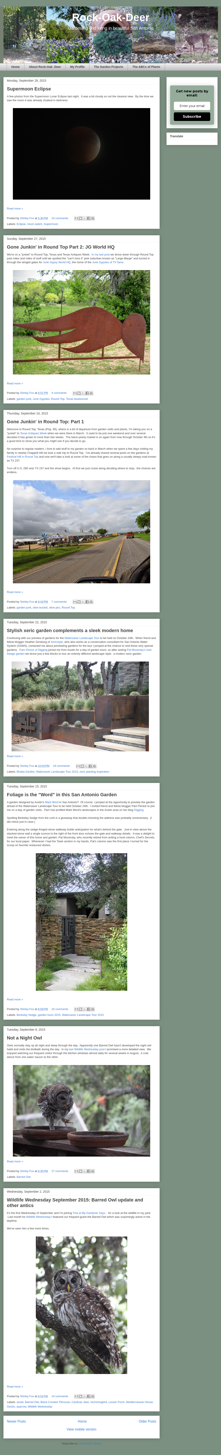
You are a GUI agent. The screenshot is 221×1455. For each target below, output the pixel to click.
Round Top (58, 398)
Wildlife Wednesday (38, 1216)
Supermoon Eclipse (29, 89)
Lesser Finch (116, 1402)
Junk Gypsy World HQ (56, 262)
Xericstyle (57, 641)
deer (86, 1402)
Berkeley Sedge (26, 1014)
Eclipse (21, 224)
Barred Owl (24, 1176)
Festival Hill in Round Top (22, 456)
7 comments (59, 601)
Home (15, 67)
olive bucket (40, 607)
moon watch (34, 224)
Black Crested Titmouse (55, 1402)
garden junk (24, 398)
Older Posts (147, 1421)
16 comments (59, 1009)
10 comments (59, 218)
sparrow (21, 1406)
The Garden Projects (108, 67)
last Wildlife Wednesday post (87, 1049)
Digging (139, 810)
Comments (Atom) (90, 1443)
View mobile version (81, 1429)
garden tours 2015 (49, 1014)
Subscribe (192, 117)
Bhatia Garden (26, 771)
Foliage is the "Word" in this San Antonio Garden (62, 794)
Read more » (15, 208)
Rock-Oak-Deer (110, 17)
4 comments (59, 392)
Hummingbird (99, 1402)
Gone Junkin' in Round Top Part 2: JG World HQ (61, 247)
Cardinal (76, 1402)
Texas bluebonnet (77, 398)
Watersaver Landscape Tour (82, 638)
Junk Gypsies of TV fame (107, 262)
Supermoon (51, 224)
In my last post (101, 254)
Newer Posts (16, 1421)
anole (20, 1402)
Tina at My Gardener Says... (90, 1213)
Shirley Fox (27, 218)
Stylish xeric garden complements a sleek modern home (70, 630)
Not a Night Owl (24, 1038)
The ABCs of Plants (146, 67)
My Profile (77, 67)
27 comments (59, 1171)
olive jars (54, 607)
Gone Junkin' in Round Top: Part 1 (45, 421)
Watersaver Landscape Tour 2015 (57, 771)
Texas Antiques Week (33, 433)
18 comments (61, 765)
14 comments (59, 1396)
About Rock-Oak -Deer (45, 67)
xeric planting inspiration (94, 771)
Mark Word (51, 802)
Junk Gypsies (41, 398)
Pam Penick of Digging (33, 649)
